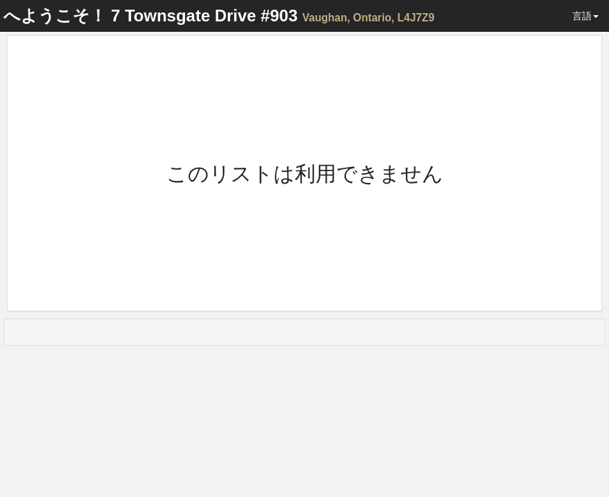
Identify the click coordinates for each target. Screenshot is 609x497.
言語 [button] (585, 15)
